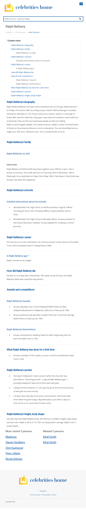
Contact (54, 495)
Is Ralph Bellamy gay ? (25, 68)
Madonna (11, 436)
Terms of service (35, 495)
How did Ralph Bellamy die (22, 72)
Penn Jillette (13, 453)
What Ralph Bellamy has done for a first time (30, 87)
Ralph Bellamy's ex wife (25, 53)
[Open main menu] (81, 3)
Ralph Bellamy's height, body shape (26, 95)
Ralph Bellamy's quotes (21, 91)
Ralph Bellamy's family (20, 49)
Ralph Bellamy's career (20, 64)
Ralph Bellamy (34, 32)
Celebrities (43, 491)
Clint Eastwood (14, 447)
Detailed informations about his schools (33, 60)
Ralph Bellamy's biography (22, 45)
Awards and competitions (22, 76)
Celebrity (9, 32)
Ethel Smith (49, 436)
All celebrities (20, 32)
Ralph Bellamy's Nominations (28, 84)
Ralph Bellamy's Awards (26, 80)
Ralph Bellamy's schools (21, 57)
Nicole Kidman (14, 458)
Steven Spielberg (15, 442)
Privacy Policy (46, 495)
